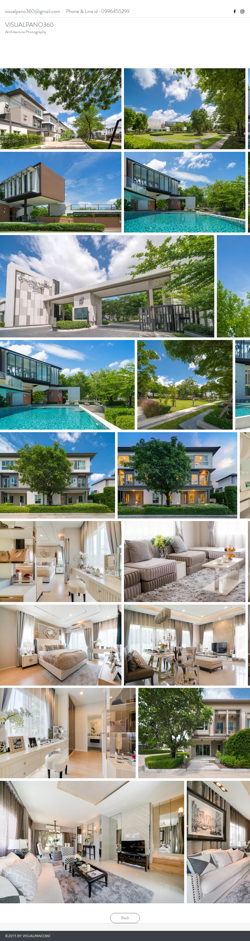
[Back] (125, 918)
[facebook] (234, 11)
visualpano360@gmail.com (32, 11)
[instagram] (242, 11)
